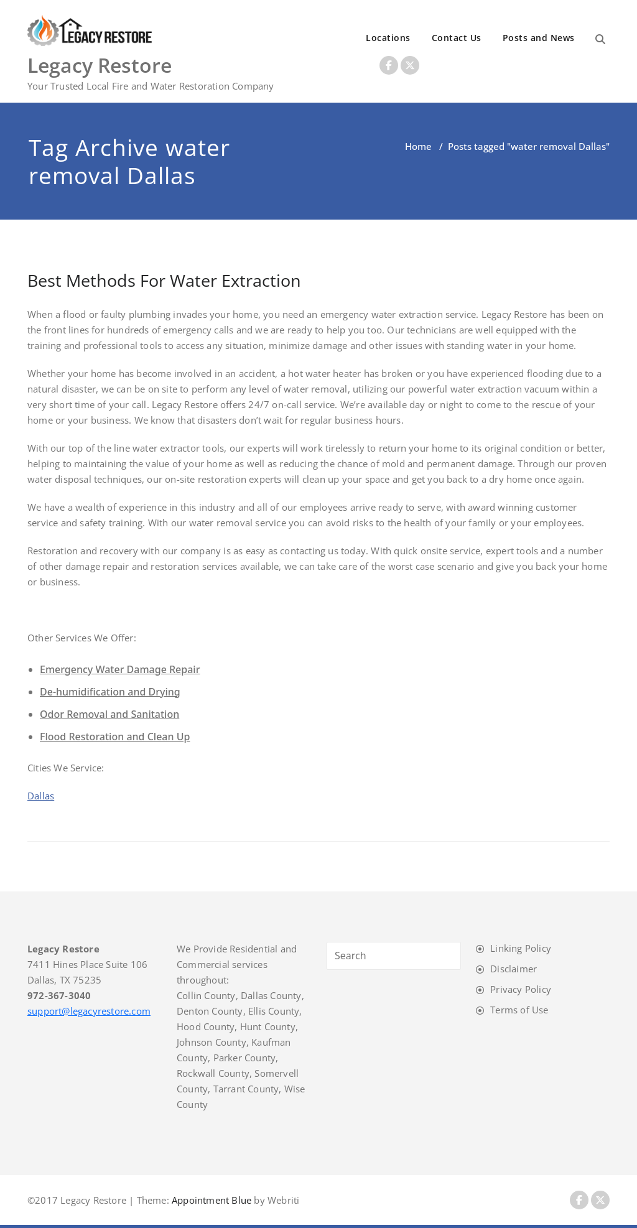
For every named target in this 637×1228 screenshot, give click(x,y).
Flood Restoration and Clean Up (115, 736)
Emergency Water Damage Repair (120, 669)
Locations (388, 38)
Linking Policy (520, 948)
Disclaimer (513, 968)
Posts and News (539, 38)
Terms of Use (519, 1009)
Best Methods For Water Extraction (164, 280)
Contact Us (456, 38)
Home (418, 146)
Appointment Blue (210, 1200)
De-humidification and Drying (110, 692)
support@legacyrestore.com (89, 1011)
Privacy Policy (520, 989)
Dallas (40, 795)
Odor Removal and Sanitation (109, 714)
